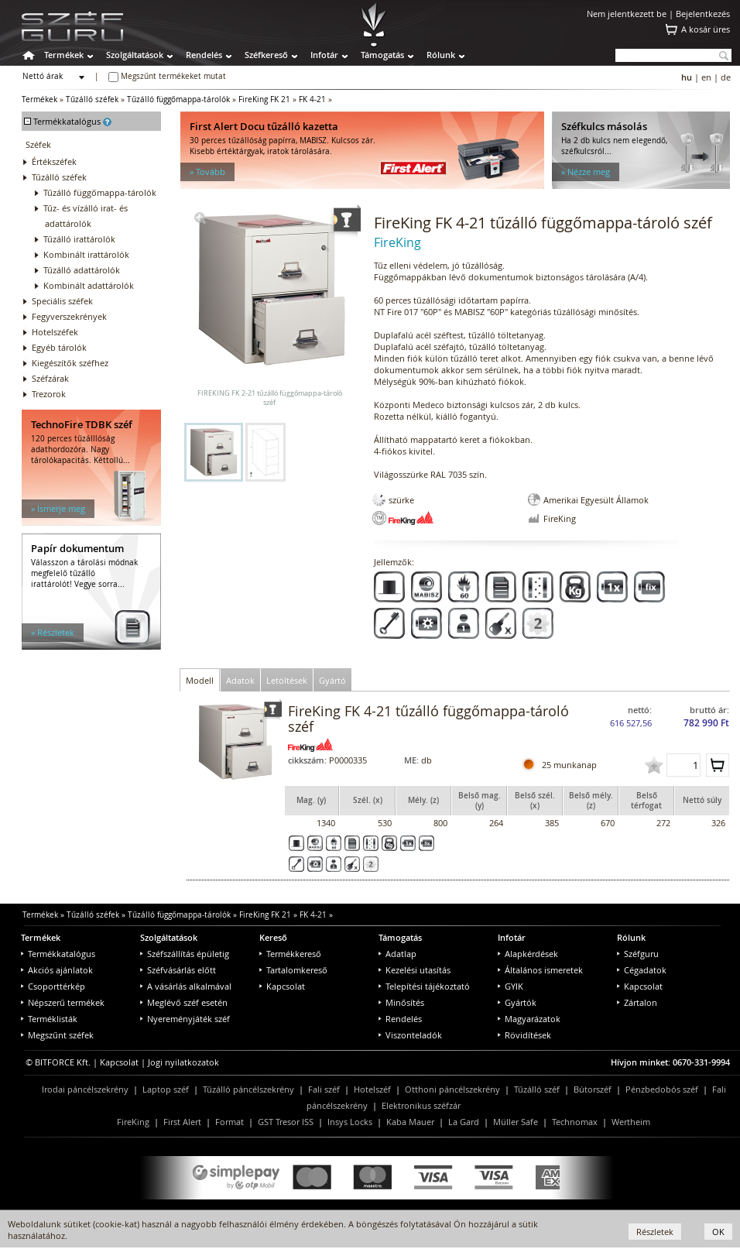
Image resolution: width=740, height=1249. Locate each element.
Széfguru (638, 953)
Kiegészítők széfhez (70, 363)
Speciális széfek (62, 301)
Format (229, 1121)
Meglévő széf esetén (184, 1002)
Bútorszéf (593, 1089)
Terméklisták (49, 1018)
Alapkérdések (528, 953)
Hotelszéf (372, 1089)
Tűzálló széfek (92, 99)
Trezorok (49, 394)
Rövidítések (524, 1035)
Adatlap (397, 953)
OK (718, 1231)
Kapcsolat (282, 986)
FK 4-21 (312, 99)
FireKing (133, 1121)
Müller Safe (515, 1121)
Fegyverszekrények (69, 316)
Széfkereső (266, 54)
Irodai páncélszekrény (85, 1089)
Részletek (654, 1231)
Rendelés (204, 54)
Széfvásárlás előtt (178, 970)
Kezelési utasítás (415, 970)
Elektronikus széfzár (421, 1105)
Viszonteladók (410, 1035)
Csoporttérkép (53, 986)
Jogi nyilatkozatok (183, 1062)
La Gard (463, 1121)
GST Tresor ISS (285, 1121)
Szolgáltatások (134, 54)
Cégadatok (641, 970)
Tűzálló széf (537, 1089)
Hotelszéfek (55, 332)
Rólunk (441, 54)
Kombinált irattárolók (86, 254)
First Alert (182, 1121)
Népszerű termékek (62, 1002)
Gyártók (517, 1002)
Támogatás (382, 54)
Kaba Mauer (410, 1121)
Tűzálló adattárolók (81, 270)
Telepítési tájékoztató (424, 986)
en (706, 77)
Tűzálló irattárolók (79, 239)
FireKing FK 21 (264, 99)
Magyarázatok (529, 1018)
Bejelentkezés (703, 13)
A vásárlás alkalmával (185, 986)
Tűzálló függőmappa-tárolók (178, 99)
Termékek (64, 54)
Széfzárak (50, 378)
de (726, 77)
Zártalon (637, 1002)
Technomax (575, 1121)
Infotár (324, 54)
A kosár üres (705, 29)
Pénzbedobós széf (661, 1089)
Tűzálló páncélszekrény (248, 1089)
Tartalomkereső (293, 970)
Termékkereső (290, 953)
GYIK (510, 986)
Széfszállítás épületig (184, 953)
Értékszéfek (54, 161)
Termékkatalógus (58, 953)
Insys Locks (349, 1121)
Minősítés (401, 1002)
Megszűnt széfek (57, 1035)
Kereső (273, 937)
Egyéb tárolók (59, 347)
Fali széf (324, 1089)
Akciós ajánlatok (57, 970)
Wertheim (631, 1121)
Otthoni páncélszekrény (452, 1089)
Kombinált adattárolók (88, 285)
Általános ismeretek (540, 970)
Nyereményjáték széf (185, 1018)
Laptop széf (165, 1089)
